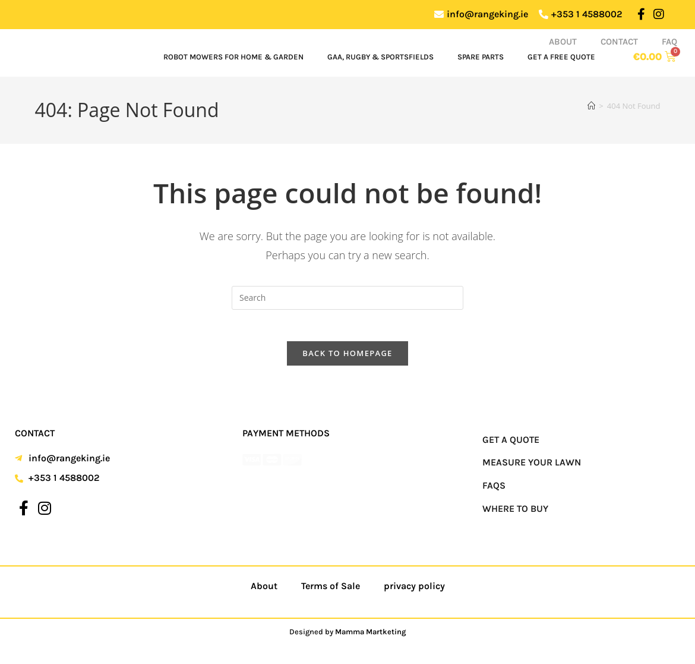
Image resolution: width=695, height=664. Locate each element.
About (563, 41)
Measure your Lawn (531, 467)
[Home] (591, 105)
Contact (619, 41)
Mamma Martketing (370, 636)
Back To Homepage (347, 358)
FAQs (494, 490)
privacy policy (414, 590)
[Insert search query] (347, 298)
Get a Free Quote (561, 56)
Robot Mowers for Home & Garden (233, 56)
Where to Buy (515, 513)
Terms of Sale (330, 590)
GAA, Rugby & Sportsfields (380, 56)
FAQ (669, 41)
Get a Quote (510, 444)
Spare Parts (480, 56)
